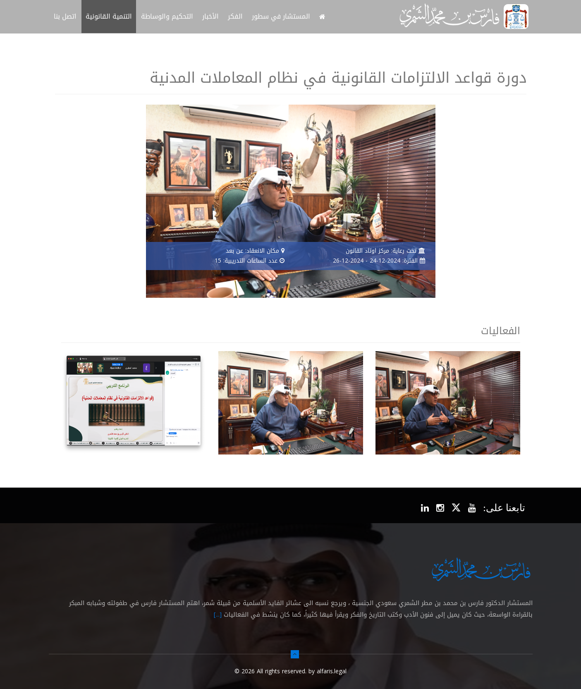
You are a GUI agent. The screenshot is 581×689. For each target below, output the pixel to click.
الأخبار (210, 16)
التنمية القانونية (109, 16)
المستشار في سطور (281, 16)
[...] (218, 614)
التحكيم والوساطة (167, 16)
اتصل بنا (65, 16)
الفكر (235, 16)
